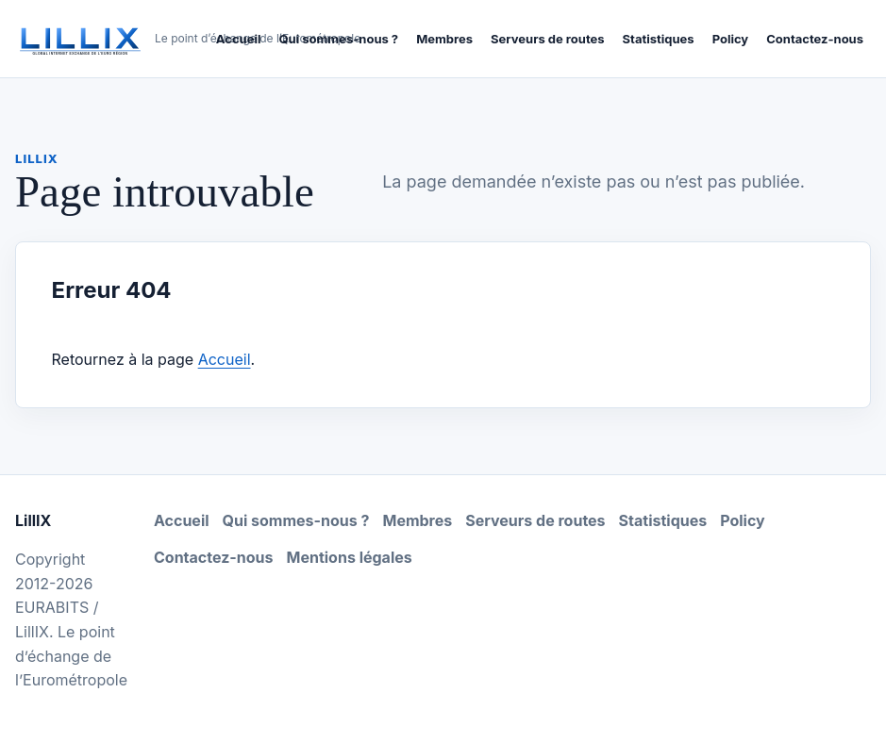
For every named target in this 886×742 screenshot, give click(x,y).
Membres (444, 38)
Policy (730, 38)
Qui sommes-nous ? (338, 38)
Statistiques (658, 38)
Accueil (238, 38)
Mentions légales (349, 557)
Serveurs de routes (548, 38)
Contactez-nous (814, 38)
